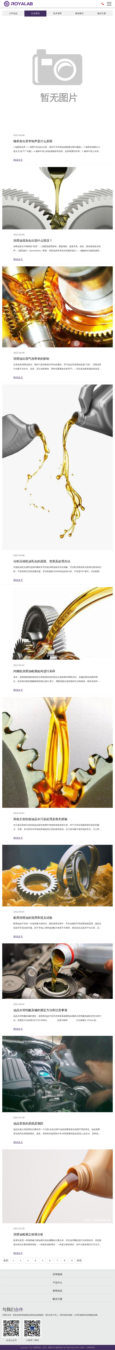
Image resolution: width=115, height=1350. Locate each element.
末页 (79, 1260)
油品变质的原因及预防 (28, 1123)
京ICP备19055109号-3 (71, 1347)
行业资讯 (35, 13)
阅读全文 (18, 160)
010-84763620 (102, 4)
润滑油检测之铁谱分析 (28, 1234)
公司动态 (13, 13)
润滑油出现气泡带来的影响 (31, 358)
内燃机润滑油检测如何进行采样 (34, 671)
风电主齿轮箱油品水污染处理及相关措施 (40, 819)
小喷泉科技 (90, 1347)
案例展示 (79, 13)
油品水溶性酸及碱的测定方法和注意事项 (40, 1010)
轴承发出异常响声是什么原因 (32, 141)
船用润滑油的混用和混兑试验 (32, 917)
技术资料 (57, 13)
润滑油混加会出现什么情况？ (32, 240)
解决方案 (101, 13)
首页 (5, 1260)
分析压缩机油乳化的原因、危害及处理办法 (41, 561)
